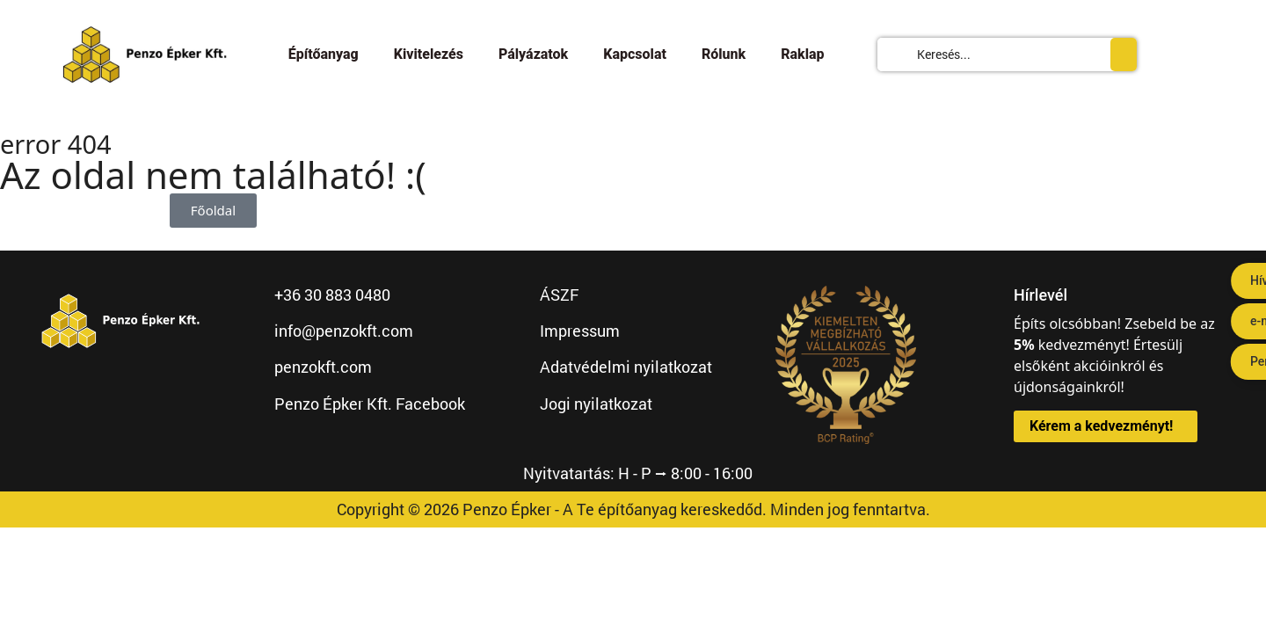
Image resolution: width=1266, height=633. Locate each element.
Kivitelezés (428, 54)
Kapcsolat (634, 54)
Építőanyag (323, 54)
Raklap (802, 54)
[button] (1105, 426)
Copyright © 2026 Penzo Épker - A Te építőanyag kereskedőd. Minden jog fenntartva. (633, 509)
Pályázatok (533, 54)
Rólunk (724, 54)
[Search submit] (1123, 54)
